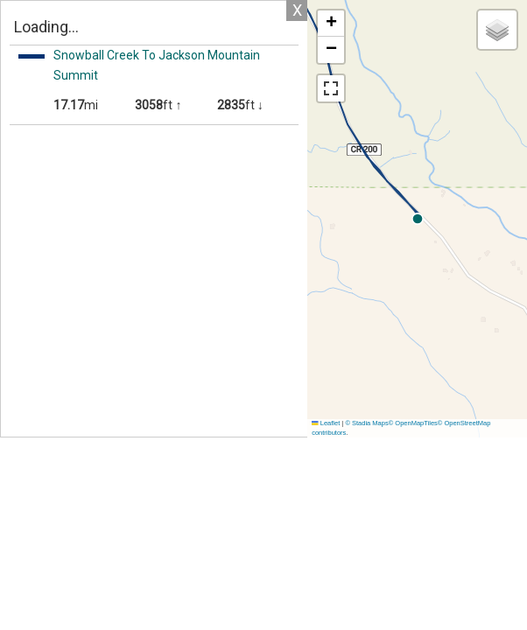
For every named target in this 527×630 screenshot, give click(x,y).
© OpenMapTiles (413, 423)
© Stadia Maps (366, 423)
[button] (331, 23)
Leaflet (326, 423)
